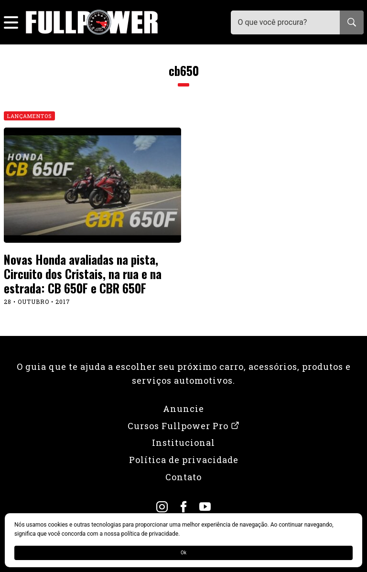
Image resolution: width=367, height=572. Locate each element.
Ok (183, 552)
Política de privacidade (183, 459)
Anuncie (183, 408)
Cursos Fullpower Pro (184, 426)
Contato (183, 477)
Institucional (183, 442)
